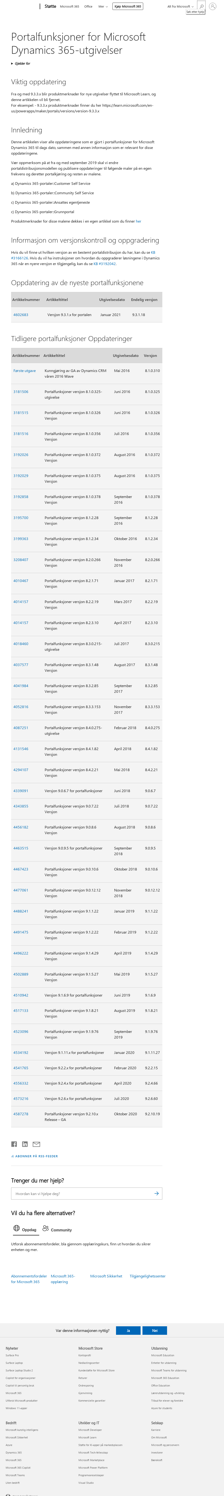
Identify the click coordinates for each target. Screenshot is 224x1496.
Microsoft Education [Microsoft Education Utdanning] (162, 1355)
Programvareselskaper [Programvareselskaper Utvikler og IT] (91, 1475)
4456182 (20, 826)
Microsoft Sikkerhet (106, 1275)
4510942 (20, 995)
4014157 (20, 601)
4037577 (20, 664)
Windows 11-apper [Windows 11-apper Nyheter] (16, 1408)
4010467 (20, 580)
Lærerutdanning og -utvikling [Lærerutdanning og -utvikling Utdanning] (167, 1393)
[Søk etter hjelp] (201, 6)
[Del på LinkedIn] (23, 1143)
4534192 (20, 1052)
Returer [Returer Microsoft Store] (82, 1378)
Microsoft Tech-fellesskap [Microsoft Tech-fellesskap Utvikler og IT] (93, 1452)
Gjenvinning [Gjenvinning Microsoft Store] (85, 1393)
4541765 (20, 1067)
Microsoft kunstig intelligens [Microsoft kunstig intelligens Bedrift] (22, 1430)
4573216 (20, 1098)
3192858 (20, 496)
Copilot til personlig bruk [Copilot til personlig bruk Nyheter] (20, 1385)
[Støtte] (49, 6)
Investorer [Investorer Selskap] (157, 1452)
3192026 (20, 454)
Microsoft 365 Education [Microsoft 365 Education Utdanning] (165, 1378)
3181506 (20, 391)
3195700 (20, 517)
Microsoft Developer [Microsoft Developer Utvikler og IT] (90, 1430)
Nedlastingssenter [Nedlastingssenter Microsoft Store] (88, 1363)
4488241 (20, 911)
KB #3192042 (105, 263)
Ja (128, 1330)
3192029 (20, 475)
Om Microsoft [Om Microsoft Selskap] (159, 1437)
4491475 (20, 932)
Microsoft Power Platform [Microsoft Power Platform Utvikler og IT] (93, 1467)
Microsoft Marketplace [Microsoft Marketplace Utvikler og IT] (91, 1460)
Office (88, 6)
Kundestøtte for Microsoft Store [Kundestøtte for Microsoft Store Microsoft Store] (96, 1370)
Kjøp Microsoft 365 (128, 6)
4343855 (20, 805)
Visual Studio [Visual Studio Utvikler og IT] (86, 1482)
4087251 (20, 727)
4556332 (20, 1083)
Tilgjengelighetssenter (148, 1275)
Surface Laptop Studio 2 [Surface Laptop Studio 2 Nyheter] (19, 1370)
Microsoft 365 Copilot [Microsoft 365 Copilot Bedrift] (18, 1467)
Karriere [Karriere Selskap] (155, 1430)
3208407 (20, 559)
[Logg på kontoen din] (212, 6)
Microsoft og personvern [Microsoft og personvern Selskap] (165, 1445)
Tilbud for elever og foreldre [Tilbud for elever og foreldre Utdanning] (167, 1400)
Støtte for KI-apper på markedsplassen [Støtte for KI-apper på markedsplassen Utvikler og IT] (100, 1445)
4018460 (20, 643)
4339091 (20, 790)
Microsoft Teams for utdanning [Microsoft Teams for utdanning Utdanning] (168, 1370)
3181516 (20, 433)
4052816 (20, 706)
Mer (101, 6)
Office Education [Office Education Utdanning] (160, 1385)
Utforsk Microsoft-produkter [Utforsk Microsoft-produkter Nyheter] (22, 1400)
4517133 (20, 1010)
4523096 (20, 1031)
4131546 (20, 748)
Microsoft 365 (69, 6)
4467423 (20, 868)
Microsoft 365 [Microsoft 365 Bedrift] (14, 1460)
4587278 (20, 1113)
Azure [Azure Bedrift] (9, 1445)
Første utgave (24, 370)
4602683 (20, 314)
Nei (155, 1330)
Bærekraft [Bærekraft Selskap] (156, 1460)
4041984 (20, 685)
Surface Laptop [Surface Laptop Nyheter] (14, 1363)
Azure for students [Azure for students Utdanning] (161, 1408)
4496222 (20, 953)
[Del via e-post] (34, 1143)
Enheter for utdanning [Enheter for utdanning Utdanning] (163, 1363)
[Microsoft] (22, 6)
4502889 (20, 974)
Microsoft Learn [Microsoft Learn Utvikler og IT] (87, 1437)
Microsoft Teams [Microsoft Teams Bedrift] (15, 1475)
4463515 (20, 847)
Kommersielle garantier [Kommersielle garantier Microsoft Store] (91, 1400)
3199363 (20, 538)
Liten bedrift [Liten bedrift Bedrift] (13, 1482)
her (138, 221)
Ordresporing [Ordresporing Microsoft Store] (86, 1385)
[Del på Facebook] (14, 1143)
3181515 (20, 412)
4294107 (20, 769)
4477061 (20, 889)
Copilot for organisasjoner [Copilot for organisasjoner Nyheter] (20, 1378)
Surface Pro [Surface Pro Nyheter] (12, 1355)
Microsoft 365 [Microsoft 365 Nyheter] (14, 1393)
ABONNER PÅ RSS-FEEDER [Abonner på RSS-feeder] (36, 1156)
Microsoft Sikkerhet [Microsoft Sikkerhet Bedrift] (17, 1437)
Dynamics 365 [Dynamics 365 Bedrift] (14, 1452)
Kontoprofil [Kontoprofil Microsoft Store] (84, 1355)
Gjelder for (22, 63)
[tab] (26, 1229)
